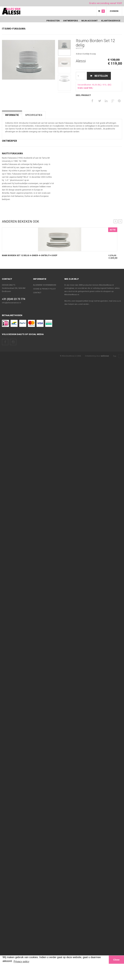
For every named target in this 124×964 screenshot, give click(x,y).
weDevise (105, 356)
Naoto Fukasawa (12, 153)
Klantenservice (110, 20)
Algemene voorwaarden (44, 285)
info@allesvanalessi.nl (11, 303)
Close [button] (116, 959)
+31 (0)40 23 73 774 (13, 299)
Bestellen (99, 76)
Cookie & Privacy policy (44, 289)
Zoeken (114, 11)
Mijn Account (89, 20)
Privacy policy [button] (21, 961)
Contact (7, 279)
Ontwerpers (70, 20)
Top (117, 356)
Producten (53, 20)
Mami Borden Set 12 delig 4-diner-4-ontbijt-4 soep (29, 255)
